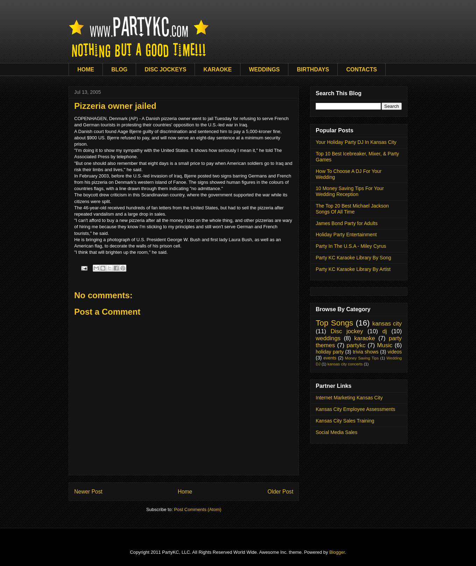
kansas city (387, 323)
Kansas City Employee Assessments (355, 409)
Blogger (337, 552)
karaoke (364, 338)
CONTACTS (361, 69)
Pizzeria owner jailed (115, 106)
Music (384, 345)
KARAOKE (217, 69)
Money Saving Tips (362, 358)
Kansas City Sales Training (345, 421)
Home (185, 492)
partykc (355, 345)
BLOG (119, 69)
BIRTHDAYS (313, 69)
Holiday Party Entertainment (346, 234)
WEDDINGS (264, 69)
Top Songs (334, 323)
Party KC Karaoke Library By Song (353, 257)
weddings (328, 338)
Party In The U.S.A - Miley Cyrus (351, 246)
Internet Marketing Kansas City (349, 397)
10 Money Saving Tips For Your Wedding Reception (350, 191)
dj (384, 331)
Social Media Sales (336, 432)
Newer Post (88, 492)
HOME (85, 69)
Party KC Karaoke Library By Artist (353, 269)
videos (395, 352)
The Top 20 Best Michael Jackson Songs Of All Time (352, 209)
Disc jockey (346, 331)
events (329, 358)
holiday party (330, 352)
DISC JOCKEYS (165, 69)
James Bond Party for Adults (347, 223)
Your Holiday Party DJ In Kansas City (356, 142)
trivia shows (366, 352)
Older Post (280, 492)
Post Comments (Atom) (197, 509)
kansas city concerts (345, 364)
